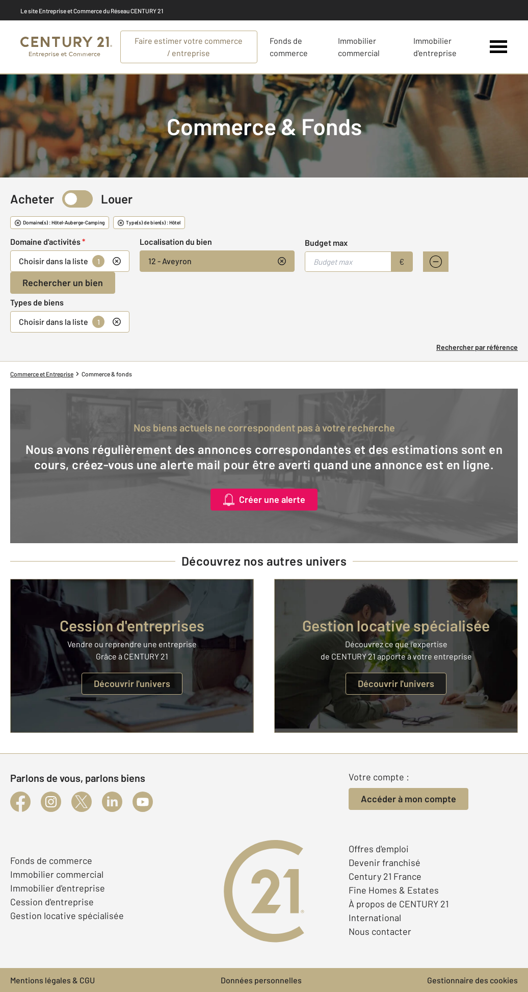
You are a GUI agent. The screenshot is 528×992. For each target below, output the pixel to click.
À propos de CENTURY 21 (398, 903)
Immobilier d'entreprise (57, 888)
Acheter (32, 198)
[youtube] (143, 802)
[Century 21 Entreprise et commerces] (66, 47)
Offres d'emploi (379, 848)
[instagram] (51, 802)
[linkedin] (112, 802)
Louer (117, 198)
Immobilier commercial (56, 874)
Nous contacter (380, 931)
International (375, 917)
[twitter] (81, 802)
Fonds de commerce (51, 860)
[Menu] (499, 47)
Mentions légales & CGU (52, 980)
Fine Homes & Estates (394, 890)
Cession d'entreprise (52, 901)
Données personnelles (261, 980)
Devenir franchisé (384, 862)
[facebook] (20, 802)
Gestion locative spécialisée (67, 915)
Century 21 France (385, 876)
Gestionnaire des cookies (472, 980)
